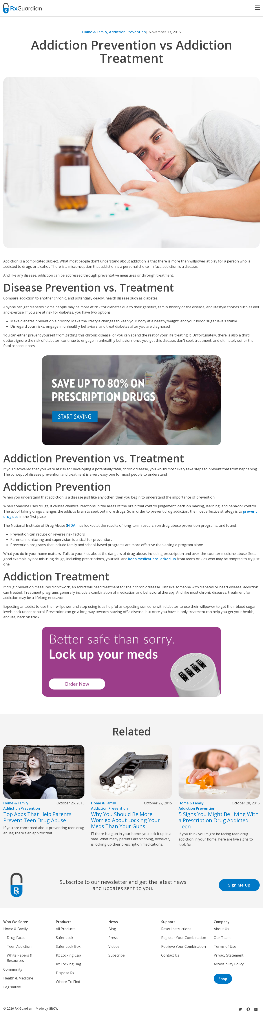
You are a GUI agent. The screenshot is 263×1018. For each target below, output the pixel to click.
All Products (65, 928)
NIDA (71, 525)
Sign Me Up (239, 885)
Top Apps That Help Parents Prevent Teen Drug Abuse (37, 817)
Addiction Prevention (127, 32)
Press (113, 937)
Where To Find (68, 981)
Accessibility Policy (229, 964)
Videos (113, 946)
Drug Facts (16, 937)
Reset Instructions (176, 928)
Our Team (222, 937)
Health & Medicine (18, 978)
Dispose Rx (65, 972)
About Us (221, 928)
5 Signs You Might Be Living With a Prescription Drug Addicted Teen (219, 820)
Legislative (12, 987)
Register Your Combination (183, 937)
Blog (112, 928)
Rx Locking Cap (68, 955)
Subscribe (116, 955)
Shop (223, 978)
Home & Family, (95, 32)
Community (12, 969)
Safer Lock (64, 937)
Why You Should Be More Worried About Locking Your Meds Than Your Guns (125, 820)
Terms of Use (225, 946)
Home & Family (15, 803)
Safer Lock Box (68, 946)
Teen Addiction (19, 946)
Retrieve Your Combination (183, 946)
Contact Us (170, 955)
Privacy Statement (228, 955)
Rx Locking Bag (68, 964)
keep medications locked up (152, 558)
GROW (53, 1008)
